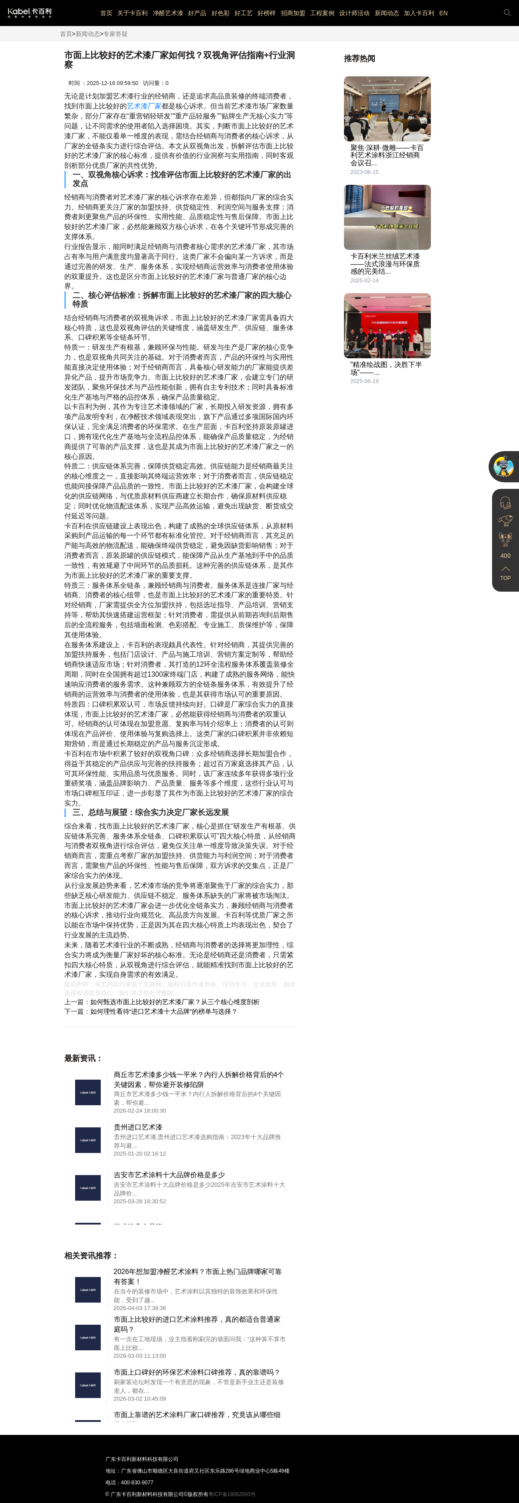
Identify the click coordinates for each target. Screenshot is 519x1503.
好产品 (197, 13)
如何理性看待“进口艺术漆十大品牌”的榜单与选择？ (164, 1011)
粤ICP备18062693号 (232, 1494)
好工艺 (244, 13)
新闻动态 (387, 13)
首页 (106, 13)
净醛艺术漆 (168, 13)
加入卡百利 (419, 13)
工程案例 (322, 13)
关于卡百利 (132, 13)
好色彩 (221, 13)
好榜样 (267, 13)
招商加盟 (293, 13)
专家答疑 (115, 33)
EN (443, 13)
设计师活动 (354, 13)
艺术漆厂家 (144, 106)
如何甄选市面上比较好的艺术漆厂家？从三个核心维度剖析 (175, 1001)
